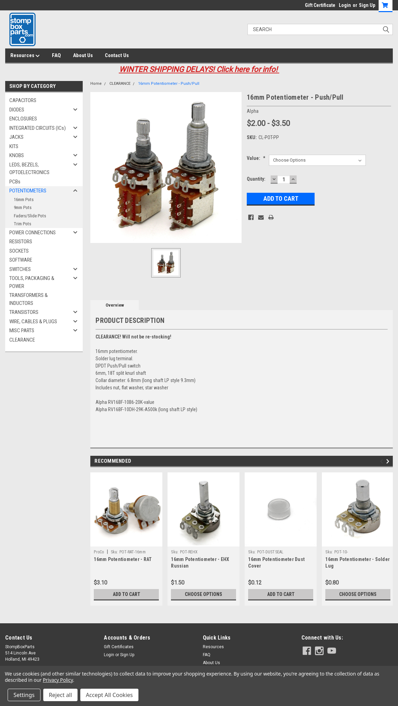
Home (96, 83)
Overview (115, 305)
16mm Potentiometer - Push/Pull (168, 83)
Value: (256, 158)
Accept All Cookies (109, 695)
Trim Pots (22, 223)
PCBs (14, 182)
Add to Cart (126, 594)
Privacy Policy (58, 680)
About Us (83, 55)
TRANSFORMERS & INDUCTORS (28, 299)
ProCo (99, 552)
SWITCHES (20, 269)
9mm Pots (22, 207)
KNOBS (16, 155)
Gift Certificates (119, 646)
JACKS (16, 137)
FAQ (56, 55)
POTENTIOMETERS (27, 191)
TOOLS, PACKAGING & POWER (31, 282)
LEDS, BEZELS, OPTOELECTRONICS (29, 169)
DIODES (16, 110)
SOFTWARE (20, 260)
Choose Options (203, 594)
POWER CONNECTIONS (32, 232)
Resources (25, 55)
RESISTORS (20, 241)
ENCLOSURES (23, 119)
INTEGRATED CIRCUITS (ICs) (37, 128)
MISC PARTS (21, 330)
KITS (13, 146)
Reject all (60, 695)
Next (388, 461)
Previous (382, 461)
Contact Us (117, 55)
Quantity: (256, 179)
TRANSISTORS (23, 312)
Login (345, 5)
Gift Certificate (320, 5)
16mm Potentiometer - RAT (123, 559)
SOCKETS (19, 251)
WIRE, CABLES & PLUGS (33, 321)
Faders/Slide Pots (30, 215)
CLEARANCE (22, 340)
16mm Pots (24, 199)
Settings (24, 695)
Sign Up (367, 5)
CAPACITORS (22, 100)
